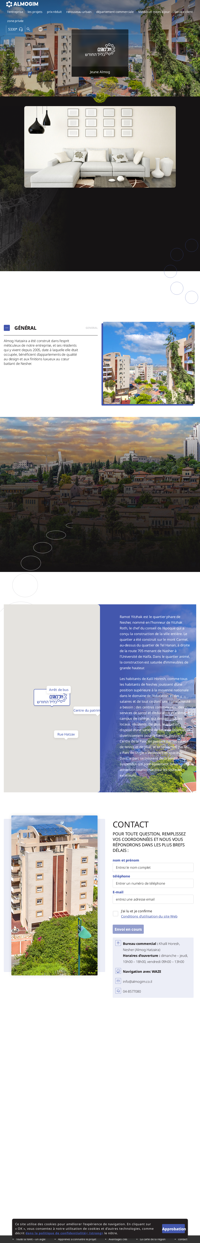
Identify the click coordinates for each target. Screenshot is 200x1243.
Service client (183, 12)
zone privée (15, 21)
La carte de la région (153, 1239)
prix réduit (54, 12)
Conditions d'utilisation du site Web (149, 916)
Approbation (173, 1228)
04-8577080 (132, 991)
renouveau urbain (79, 12)
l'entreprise (15, 12)
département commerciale (115, 12)
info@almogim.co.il (137, 981)
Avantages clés (118, 1239)
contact (182, 1239)
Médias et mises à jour (154, 12)
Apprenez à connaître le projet (77, 1239)
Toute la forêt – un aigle (30, 1239)
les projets (35, 12)
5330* (15, 29)
